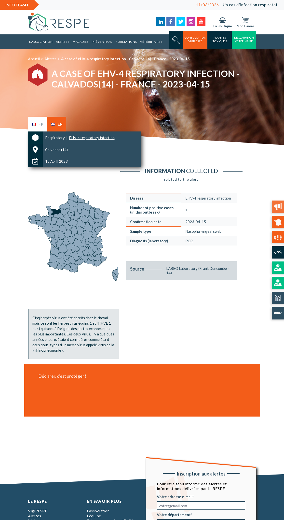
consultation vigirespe (195, 39)
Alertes (62, 41)
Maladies (81, 41)
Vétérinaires (151, 41)
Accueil (34, 59)
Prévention (102, 41)
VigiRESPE (37, 510)
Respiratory (55, 137)
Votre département (174, 514)
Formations (126, 41)
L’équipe (94, 515)
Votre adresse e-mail (174, 496)
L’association (41, 41)
